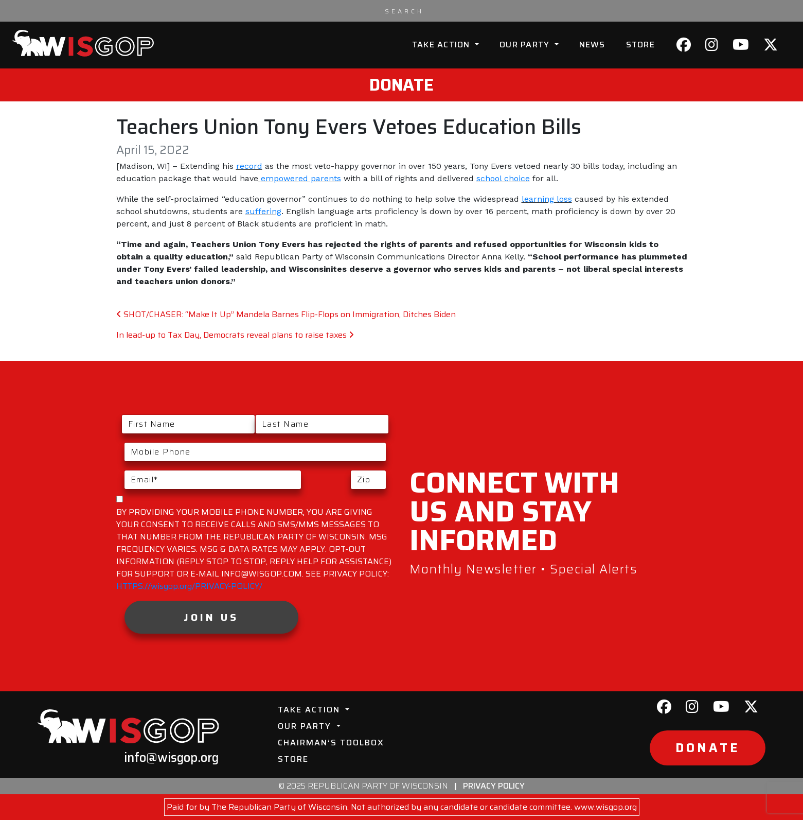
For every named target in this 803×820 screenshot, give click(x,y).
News (592, 44)
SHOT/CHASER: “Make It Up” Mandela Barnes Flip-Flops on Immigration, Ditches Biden (286, 314)
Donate (401, 85)
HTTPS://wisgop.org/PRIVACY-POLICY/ (189, 586)
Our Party (525, 44)
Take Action (442, 44)
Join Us (211, 617)
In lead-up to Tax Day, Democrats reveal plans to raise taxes (235, 334)
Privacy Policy (494, 785)
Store (640, 44)
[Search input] (404, 11)
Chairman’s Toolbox (331, 742)
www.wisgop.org (605, 806)
